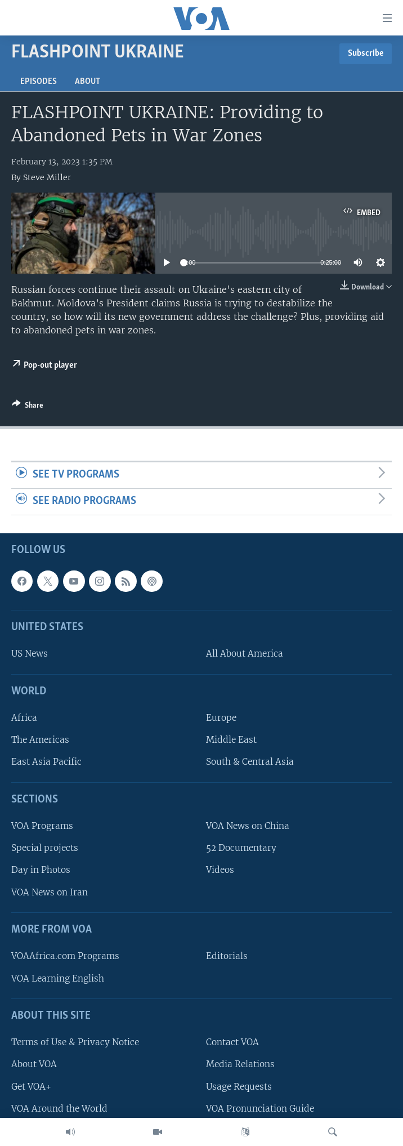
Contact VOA (232, 1042)
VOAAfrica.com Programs (65, 956)
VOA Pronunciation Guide (260, 1108)
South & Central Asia (250, 761)
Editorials (227, 956)
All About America (244, 653)
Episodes (38, 81)
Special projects (44, 847)
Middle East (231, 739)
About (87, 81)
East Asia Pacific (46, 761)
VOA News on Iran (49, 891)
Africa (24, 717)
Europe (221, 717)
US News (29, 653)
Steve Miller (47, 177)
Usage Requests (239, 1086)
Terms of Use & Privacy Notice (75, 1042)
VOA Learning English (57, 978)
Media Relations (240, 1064)
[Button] (27, 407)
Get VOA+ (31, 1086)
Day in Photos (40, 869)
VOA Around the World (59, 1108)
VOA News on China (247, 826)
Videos (220, 869)
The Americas (40, 739)
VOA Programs (42, 826)
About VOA (34, 1064)
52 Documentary (241, 847)
